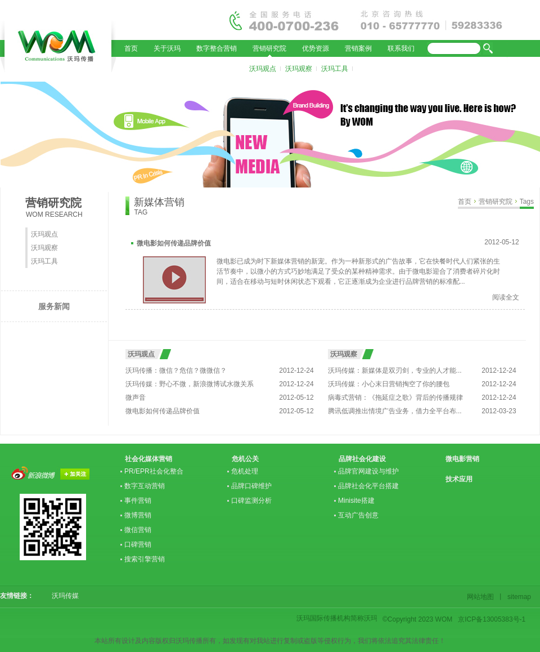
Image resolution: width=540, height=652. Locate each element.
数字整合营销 (216, 48)
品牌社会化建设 (362, 459)
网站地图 (482, 597)
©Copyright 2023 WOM (417, 619)
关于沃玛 (167, 48)
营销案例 (358, 48)
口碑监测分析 (251, 500)
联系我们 (401, 48)
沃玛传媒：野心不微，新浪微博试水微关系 (189, 384)
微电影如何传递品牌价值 (174, 243)
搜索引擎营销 (144, 559)
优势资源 (315, 48)
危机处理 (244, 471)
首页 (131, 48)
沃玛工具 (334, 69)
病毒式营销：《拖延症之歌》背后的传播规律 (395, 397)
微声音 (135, 397)
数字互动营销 (144, 486)
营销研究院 (269, 48)
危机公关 (245, 459)
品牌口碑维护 (251, 486)
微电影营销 (462, 459)
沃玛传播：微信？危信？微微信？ (176, 370)
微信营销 (137, 530)
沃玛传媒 (62, 596)
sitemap (517, 597)
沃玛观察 (298, 69)
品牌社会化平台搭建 (368, 486)
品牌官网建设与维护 (368, 471)
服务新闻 (54, 306)
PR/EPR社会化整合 (153, 471)
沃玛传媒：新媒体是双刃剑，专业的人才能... (395, 370)
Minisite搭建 (356, 500)
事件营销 (137, 500)
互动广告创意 (358, 515)
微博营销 (137, 515)
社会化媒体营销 (148, 459)
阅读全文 (505, 297)
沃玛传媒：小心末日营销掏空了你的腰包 (388, 384)
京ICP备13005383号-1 (491, 619)
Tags (527, 202)
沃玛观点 (262, 69)
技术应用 (459, 479)
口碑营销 (137, 544)
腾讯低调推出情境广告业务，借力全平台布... (395, 411)
